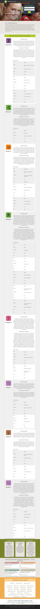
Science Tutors (22, 594)
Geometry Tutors (23, 589)
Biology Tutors (9, 587)
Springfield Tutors (20, 603)
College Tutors (12, 583)
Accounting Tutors (9, 585)
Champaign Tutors (9, 602)
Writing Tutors (24, 596)
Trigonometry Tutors (17, 596)
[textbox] (29, 7)
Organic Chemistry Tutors (21, 591)
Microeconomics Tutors (12, 591)
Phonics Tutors (29, 591)
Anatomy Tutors (22, 585)
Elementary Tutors (19, 583)
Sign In (34, 1)
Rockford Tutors (31, 602)
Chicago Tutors (15, 602)
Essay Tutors (10, 589)
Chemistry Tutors (23, 587)
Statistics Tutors (29, 594)
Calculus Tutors (16, 587)
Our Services (20, 1)
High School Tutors (27, 583)
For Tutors (25, 1)
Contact (30, 1)
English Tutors (30, 587)
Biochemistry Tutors (30, 585)
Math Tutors (29, 589)
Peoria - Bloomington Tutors (23, 602)
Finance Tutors (16, 589)
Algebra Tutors (16, 585)
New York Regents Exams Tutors (13, 594)
